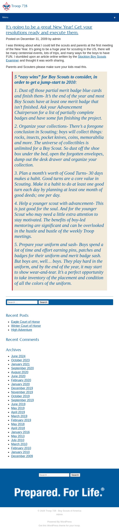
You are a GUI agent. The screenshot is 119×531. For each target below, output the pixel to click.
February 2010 (21, 448)
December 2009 (22, 456)
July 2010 (17, 440)
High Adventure (21, 330)
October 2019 (20, 396)
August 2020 (19, 372)
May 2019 (18, 408)
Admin (59, 514)
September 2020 (22, 368)
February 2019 (21, 420)
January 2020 (20, 384)
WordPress (66, 521)
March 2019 (19, 416)
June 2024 (18, 356)
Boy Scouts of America (69, 510)
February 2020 (21, 380)
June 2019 (18, 404)
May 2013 (18, 436)
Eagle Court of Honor (25, 322)
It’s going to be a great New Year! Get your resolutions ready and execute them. (49, 29)
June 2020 (18, 376)
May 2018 (18, 424)
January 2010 (20, 452)
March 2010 (19, 444)
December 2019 (22, 388)
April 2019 (18, 412)
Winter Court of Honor (26, 326)
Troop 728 (19, 6)
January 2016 (20, 432)
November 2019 (22, 392)
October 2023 (20, 360)
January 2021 (20, 364)
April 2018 (18, 428)
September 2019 (22, 400)
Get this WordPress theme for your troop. (59, 525)
